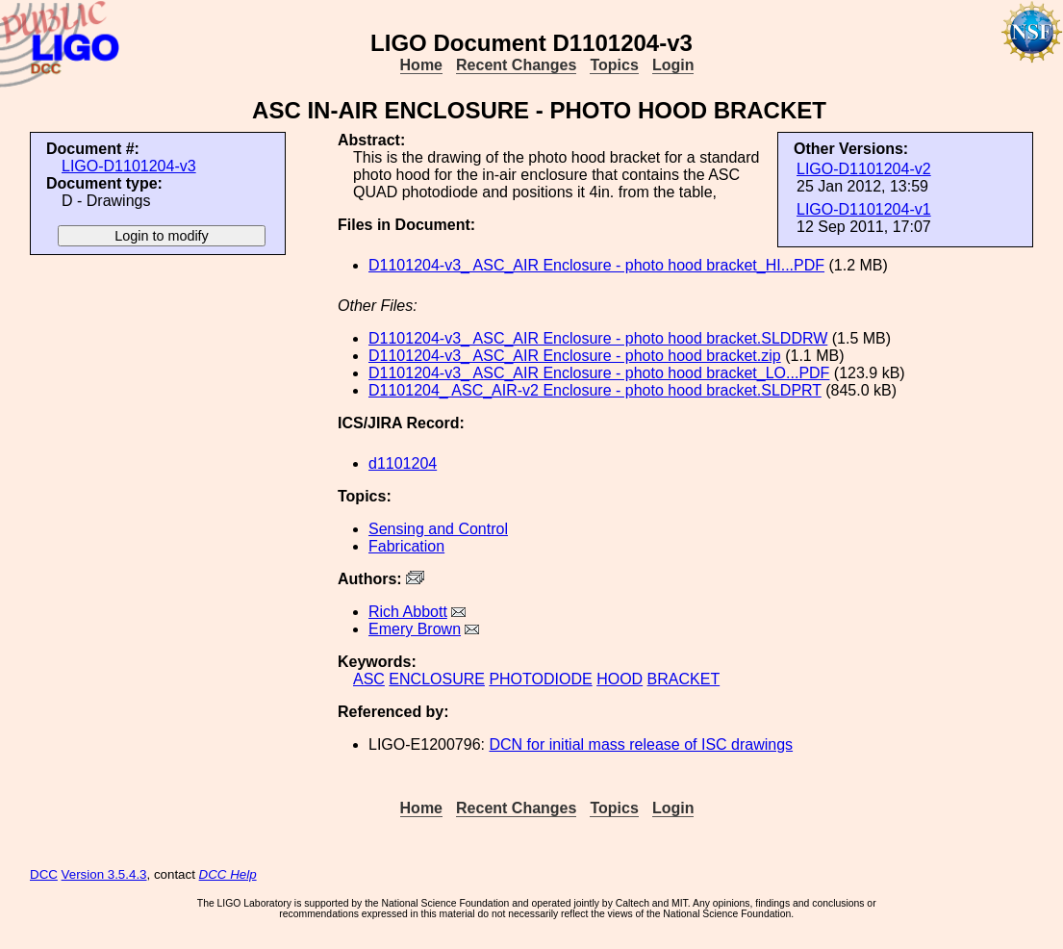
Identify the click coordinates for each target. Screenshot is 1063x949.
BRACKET (684, 679)
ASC (369, 679)
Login (673, 65)
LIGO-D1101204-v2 (864, 169)
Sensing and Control (438, 529)
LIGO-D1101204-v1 (864, 209)
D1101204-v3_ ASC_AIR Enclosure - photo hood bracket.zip (574, 355)
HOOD (619, 679)
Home (421, 65)
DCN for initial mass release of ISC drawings (641, 744)
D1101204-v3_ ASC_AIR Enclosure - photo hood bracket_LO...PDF (598, 373)
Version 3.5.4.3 (104, 874)
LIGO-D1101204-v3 (129, 166)
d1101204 (402, 463)
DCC (44, 874)
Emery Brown (414, 629)
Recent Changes (516, 65)
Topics (614, 65)
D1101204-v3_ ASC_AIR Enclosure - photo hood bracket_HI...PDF (596, 265)
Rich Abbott (407, 611)
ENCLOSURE (437, 679)
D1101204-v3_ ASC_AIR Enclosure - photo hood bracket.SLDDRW (597, 338)
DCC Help (228, 874)
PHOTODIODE (540, 679)
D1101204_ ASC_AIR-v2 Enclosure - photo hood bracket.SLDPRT (595, 390)
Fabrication (406, 546)
